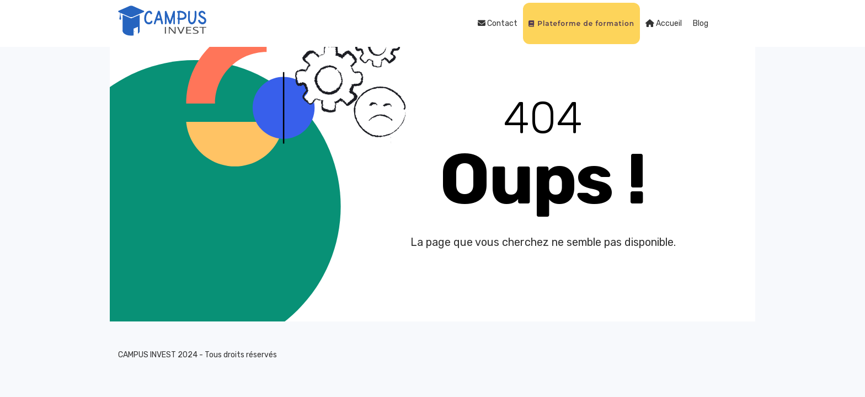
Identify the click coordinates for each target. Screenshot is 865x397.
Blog (700, 23)
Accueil (663, 23)
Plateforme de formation (581, 23)
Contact (497, 23)
